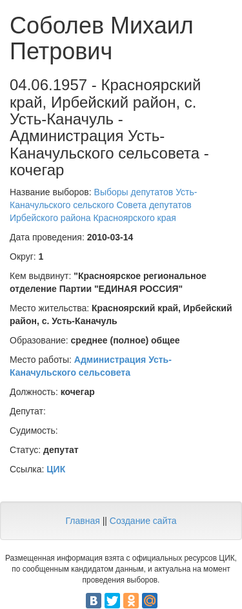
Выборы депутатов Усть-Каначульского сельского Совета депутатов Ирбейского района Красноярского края (103, 205)
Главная (82, 521)
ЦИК (55, 469)
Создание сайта (143, 521)
